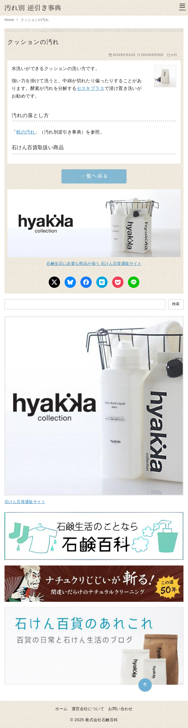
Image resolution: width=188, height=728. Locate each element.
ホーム (61, 708)
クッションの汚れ (35, 20)
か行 (174, 54)
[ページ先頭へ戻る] (145, 685)
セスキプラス (90, 88)
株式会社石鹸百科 (101, 720)
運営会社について (88, 708)
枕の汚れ (25, 132)
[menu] (182, 6)
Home (10, 20)
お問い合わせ (120, 708)
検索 (176, 304)
